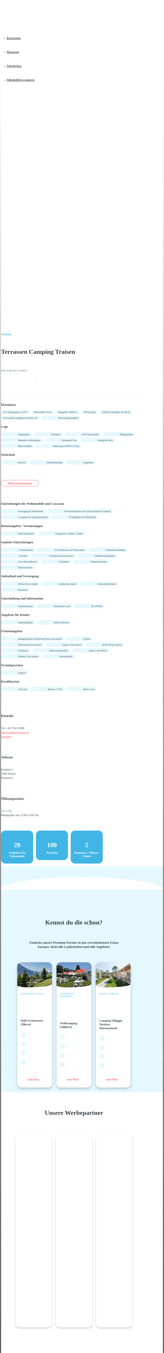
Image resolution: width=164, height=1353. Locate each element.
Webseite (6, 736)
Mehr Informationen (23, 483)
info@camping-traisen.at (15, 732)
